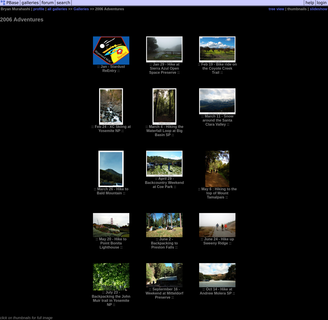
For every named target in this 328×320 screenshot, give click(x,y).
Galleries (81, 9)
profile (38, 9)
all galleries (57, 9)
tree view (276, 9)
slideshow (318, 9)
